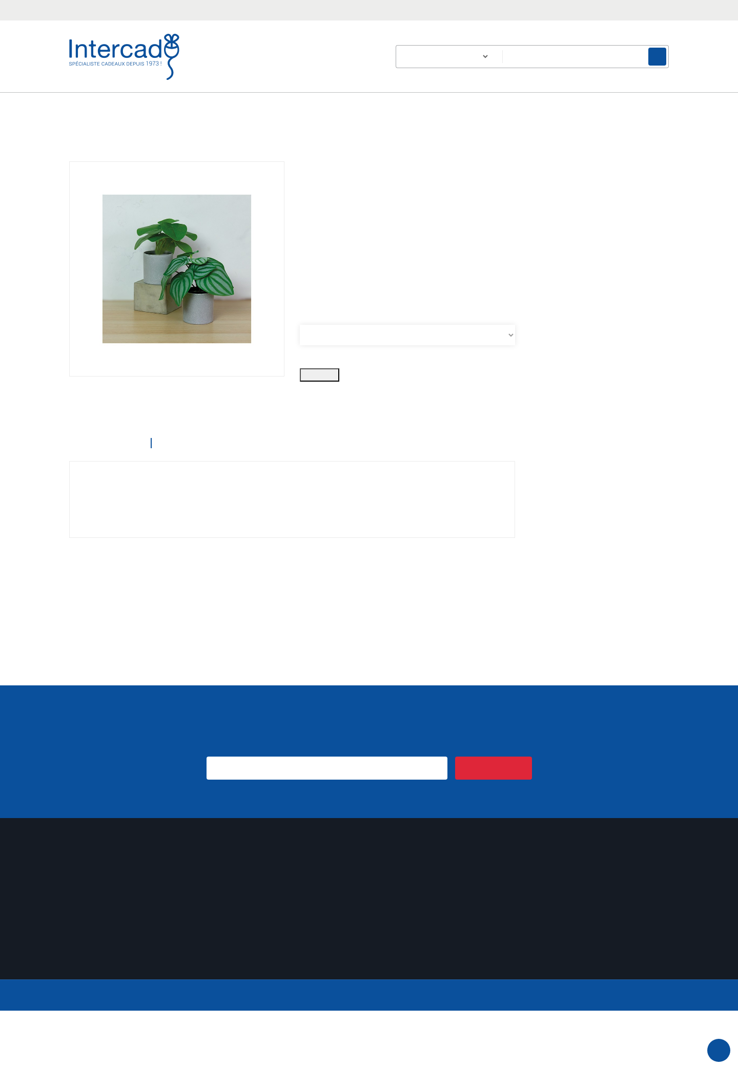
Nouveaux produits (254, 991)
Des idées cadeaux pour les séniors (284, 927)
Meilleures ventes (252, 1004)
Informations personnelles (113, 927)
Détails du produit (206, 499)
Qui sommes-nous (408, 952)
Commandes (90, 940)
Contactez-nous (404, 991)
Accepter (371, 1055)
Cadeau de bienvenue (260, 940)
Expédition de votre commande (276, 952)
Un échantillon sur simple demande (282, 965)
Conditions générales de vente (428, 940)
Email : (586, 998)
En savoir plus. (648, 1041)
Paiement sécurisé (407, 978)
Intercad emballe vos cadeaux (273, 978)
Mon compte (96, 906)
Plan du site (397, 1004)
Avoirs (79, 952)
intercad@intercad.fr (189, 9)
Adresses (84, 965)
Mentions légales (406, 965)
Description (102, 499)
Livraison (391, 927)
